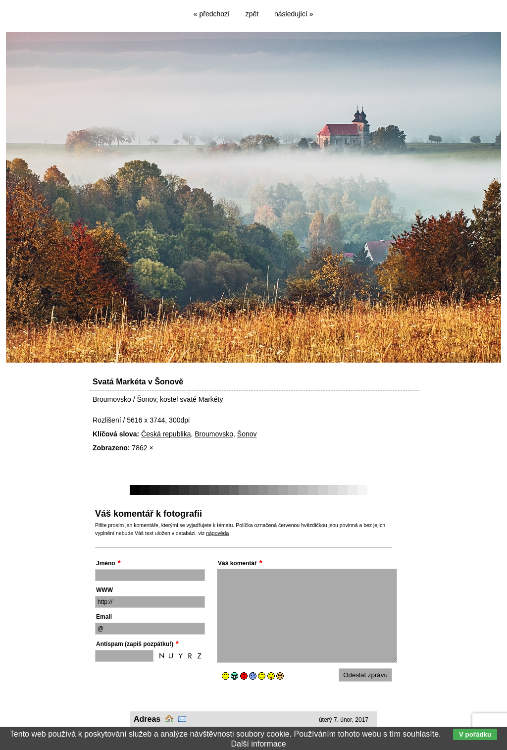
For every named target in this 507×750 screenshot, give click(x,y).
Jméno (105, 563)
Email (104, 616)
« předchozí (212, 14)
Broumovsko (214, 434)
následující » (293, 14)
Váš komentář (237, 563)
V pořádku (475, 734)
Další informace (258, 744)
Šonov (247, 434)
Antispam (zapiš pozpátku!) (134, 644)
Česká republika (166, 434)
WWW (104, 590)
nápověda (217, 533)
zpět (252, 14)
